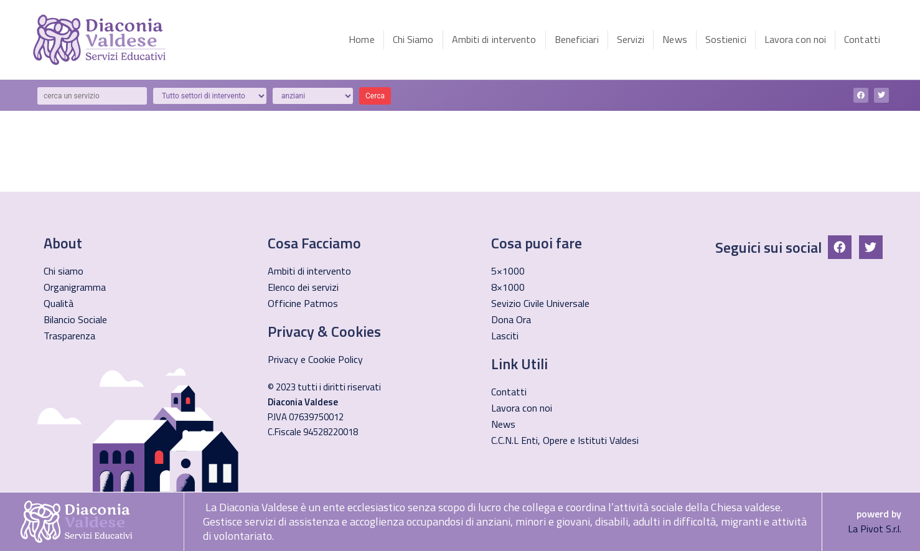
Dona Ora (511, 319)
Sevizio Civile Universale (540, 303)
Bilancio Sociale (75, 319)
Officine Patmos (303, 303)
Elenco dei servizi (303, 287)
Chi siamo (63, 270)
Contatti (862, 39)
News (674, 39)
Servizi (631, 39)
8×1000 (508, 287)
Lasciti (505, 335)
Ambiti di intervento (494, 39)
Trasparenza (69, 335)
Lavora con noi (795, 39)
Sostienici (725, 39)
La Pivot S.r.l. (874, 528)
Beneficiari (577, 39)
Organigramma (75, 287)
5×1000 (508, 270)
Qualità (58, 303)
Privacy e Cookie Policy (315, 359)
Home (361, 39)
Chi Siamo (413, 39)
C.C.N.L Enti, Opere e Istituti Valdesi (565, 440)
